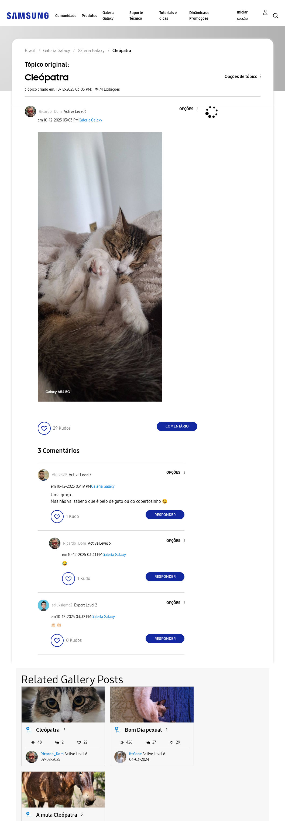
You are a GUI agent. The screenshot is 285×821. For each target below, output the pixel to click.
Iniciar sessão (242, 15)
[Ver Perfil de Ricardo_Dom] (50, 111)
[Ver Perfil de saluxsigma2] (62, 605)
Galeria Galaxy (108, 16)
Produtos (89, 15)
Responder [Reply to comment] (165, 515)
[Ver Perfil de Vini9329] (59, 475)
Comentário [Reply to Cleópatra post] (177, 426)
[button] (188, 109)
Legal (80, 814)
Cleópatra (48, 730)
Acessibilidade (23, 805)
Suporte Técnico (136, 16)
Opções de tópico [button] (241, 76)
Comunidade (65, 15)
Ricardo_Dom (52, 754)
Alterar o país (155, 810)
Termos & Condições (95, 805)
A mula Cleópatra (234, 730)
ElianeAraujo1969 (233, 754)
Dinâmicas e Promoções (199, 16)
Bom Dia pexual (143, 730)
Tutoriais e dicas (168, 16)
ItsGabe (135, 754)
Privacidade (20, 814)
